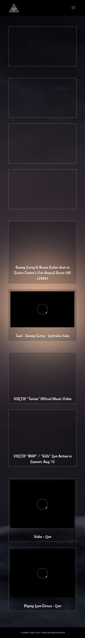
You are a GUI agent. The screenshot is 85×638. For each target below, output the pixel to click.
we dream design (56, 633)
